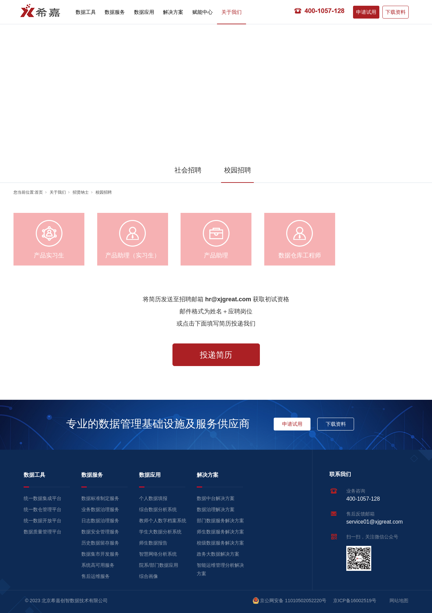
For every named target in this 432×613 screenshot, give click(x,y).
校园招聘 (237, 170)
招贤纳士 (81, 192)
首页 (39, 192)
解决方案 (173, 12)
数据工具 (86, 12)
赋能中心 (202, 12)
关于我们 (231, 12)
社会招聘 (187, 170)
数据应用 (144, 12)
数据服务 (115, 12)
